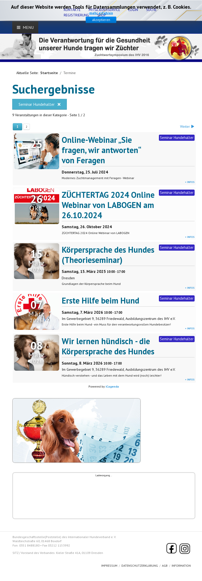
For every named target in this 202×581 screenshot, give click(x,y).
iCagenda (112, 386)
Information (181, 565)
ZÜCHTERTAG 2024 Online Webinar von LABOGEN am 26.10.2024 (108, 204)
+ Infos (190, 182)
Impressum (109, 565)
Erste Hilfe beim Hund (100, 300)
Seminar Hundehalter (39, 104)
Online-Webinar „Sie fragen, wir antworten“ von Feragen (101, 150)
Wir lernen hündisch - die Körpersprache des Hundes (108, 346)
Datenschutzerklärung (139, 565)
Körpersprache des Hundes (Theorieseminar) (108, 254)
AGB (165, 565)
